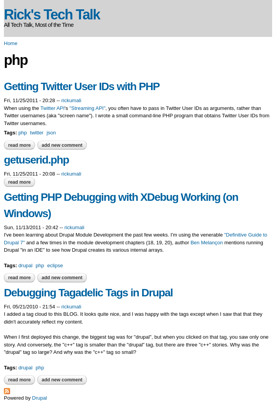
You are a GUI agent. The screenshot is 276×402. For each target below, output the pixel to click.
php (22, 133)
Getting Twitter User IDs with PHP (82, 86)
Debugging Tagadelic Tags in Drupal (88, 293)
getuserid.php (36, 160)
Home (11, 43)
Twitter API (52, 108)
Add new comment (62, 145)
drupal (25, 265)
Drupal (39, 398)
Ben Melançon (206, 242)
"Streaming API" (87, 108)
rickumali (71, 100)
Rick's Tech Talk (52, 15)
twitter (37, 133)
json (51, 133)
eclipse (55, 265)
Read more (21, 145)
